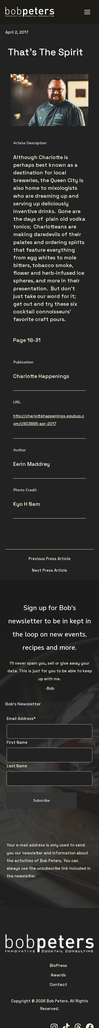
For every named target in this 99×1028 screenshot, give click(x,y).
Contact (65, 965)
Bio (28, 965)
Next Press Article (49, 570)
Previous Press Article (49, 559)
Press (36, 965)
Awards (49, 965)
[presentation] (47, 825)
